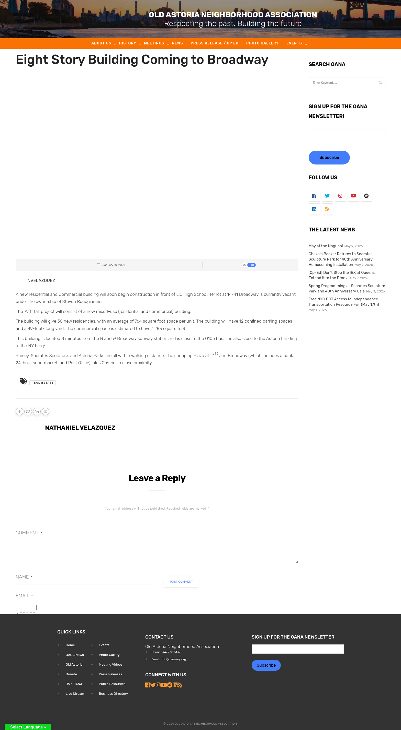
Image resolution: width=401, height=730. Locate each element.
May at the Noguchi (326, 246)
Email (24, 595)
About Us (101, 43)
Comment (29, 533)
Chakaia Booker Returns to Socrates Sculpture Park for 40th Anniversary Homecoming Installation (341, 259)
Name (24, 577)
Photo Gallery (262, 43)
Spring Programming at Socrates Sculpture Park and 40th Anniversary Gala (347, 288)
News (177, 43)
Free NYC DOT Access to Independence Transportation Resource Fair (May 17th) (344, 302)
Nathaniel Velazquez (80, 427)
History (127, 43)
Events (294, 43)
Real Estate (42, 382)
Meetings (154, 43)
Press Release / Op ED (214, 43)
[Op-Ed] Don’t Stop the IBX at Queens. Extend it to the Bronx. (342, 275)
